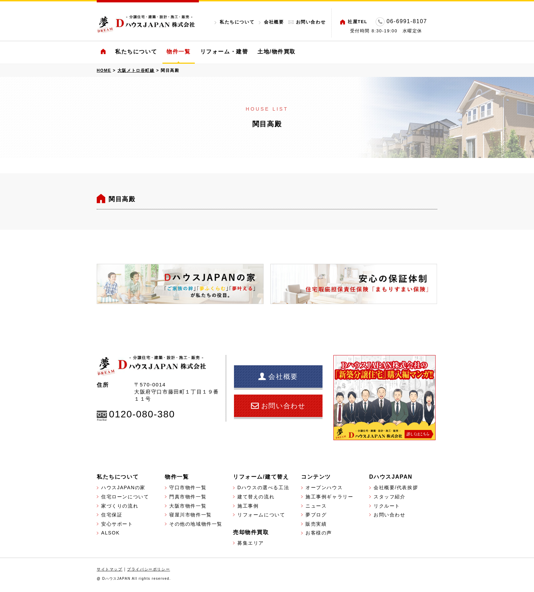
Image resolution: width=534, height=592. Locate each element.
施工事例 (247, 506)
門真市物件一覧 (187, 496)
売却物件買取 (251, 532)
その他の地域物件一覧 (195, 524)
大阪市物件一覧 (187, 506)
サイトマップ (110, 569)
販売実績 (316, 524)
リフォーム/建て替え (261, 477)
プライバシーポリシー (148, 569)
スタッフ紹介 (390, 496)
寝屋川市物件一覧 (190, 514)
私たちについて (237, 22)
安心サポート (117, 524)
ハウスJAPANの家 (123, 487)
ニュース (316, 506)
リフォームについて (261, 514)
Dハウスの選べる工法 (263, 487)
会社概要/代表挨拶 (396, 487)
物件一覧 (178, 51)
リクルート (387, 506)
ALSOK (110, 532)
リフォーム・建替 (224, 51)
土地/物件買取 (276, 51)
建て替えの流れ (255, 496)
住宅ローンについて (125, 496)
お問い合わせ (311, 22)
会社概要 (274, 22)
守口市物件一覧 (187, 487)
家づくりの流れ (119, 506)
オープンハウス (324, 487)
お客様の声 (318, 532)
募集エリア (250, 543)
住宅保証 (111, 514)
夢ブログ (316, 514)
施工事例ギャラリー (329, 496)
